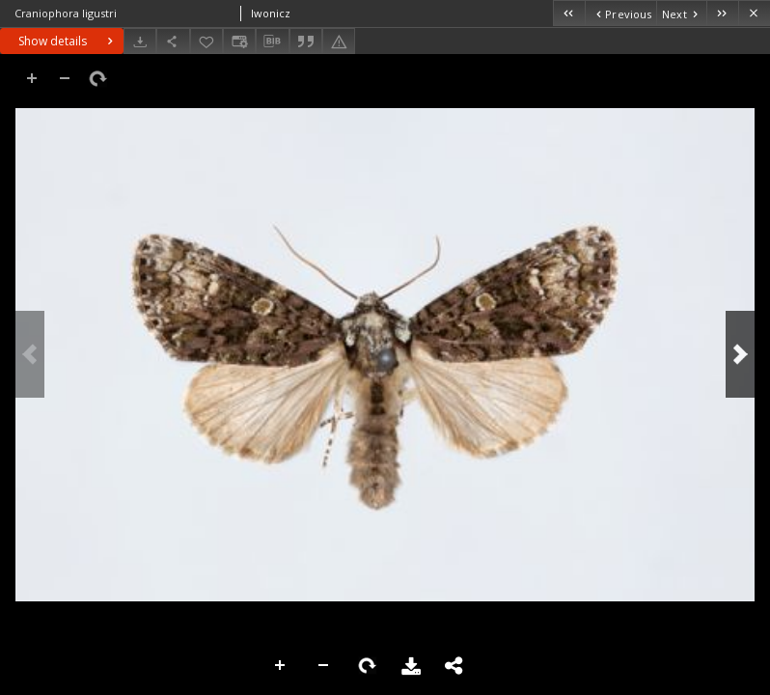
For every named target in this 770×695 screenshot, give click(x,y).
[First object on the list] (569, 13)
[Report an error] (338, 41)
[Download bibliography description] (272, 41)
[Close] (754, 13)
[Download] (140, 41)
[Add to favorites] (206, 41)
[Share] (172, 41)
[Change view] (239, 41)
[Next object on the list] (681, 13)
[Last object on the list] (722, 13)
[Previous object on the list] (620, 13)
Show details (68, 41)
